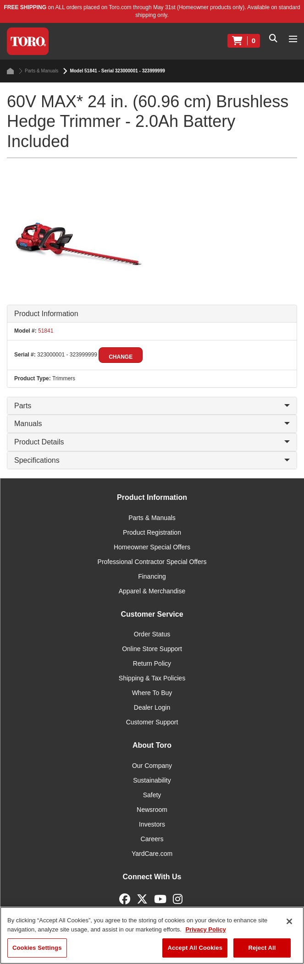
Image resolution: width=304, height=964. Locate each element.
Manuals (152, 423)
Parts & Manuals (38, 71)
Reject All (262, 947)
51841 (45, 331)
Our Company (152, 765)
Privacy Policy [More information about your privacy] (205, 929)
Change (121, 357)
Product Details (152, 442)
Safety (152, 795)
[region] (152, 935)
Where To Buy (152, 692)
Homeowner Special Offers (152, 547)
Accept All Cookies (194, 947)
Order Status (152, 634)
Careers (152, 839)
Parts (152, 406)
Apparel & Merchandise (152, 591)
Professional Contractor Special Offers (152, 561)
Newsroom (152, 809)
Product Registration (152, 532)
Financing (152, 576)
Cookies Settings (37, 947)
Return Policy (152, 663)
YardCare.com (152, 853)
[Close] (289, 921)
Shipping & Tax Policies (152, 678)
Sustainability (152, 780)
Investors (152, 824)
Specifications (152, 460)
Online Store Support (152, 648)
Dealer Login (152, 707)
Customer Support (152, 722)
